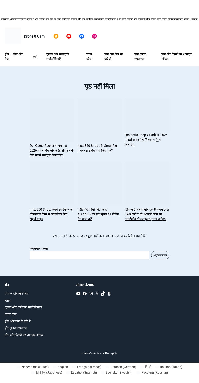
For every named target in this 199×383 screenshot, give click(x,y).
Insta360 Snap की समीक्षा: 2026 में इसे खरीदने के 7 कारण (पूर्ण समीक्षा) (146, 139)
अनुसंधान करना (39, 248)
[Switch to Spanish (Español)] (81, 372)
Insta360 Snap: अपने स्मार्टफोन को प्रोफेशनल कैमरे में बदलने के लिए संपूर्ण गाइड (51, 214)
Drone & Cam (34, 36)
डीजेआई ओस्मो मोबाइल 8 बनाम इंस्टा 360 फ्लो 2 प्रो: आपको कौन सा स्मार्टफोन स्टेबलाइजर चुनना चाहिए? (147, 214)
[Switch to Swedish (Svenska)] (117, 372)
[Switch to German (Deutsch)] (121, 367)
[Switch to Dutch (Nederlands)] (33, 367)
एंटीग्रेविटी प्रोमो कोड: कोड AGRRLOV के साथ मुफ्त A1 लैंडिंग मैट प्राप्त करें (98, 214)
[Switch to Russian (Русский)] (152, 372)
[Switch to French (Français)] (86, 367)
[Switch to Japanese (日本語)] (46, 372)
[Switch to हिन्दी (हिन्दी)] (145, 367)
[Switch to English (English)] (60, 367)
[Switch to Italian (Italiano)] (168, 367)
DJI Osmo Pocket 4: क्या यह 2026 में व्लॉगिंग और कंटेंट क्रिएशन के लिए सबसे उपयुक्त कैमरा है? (52, 150)
